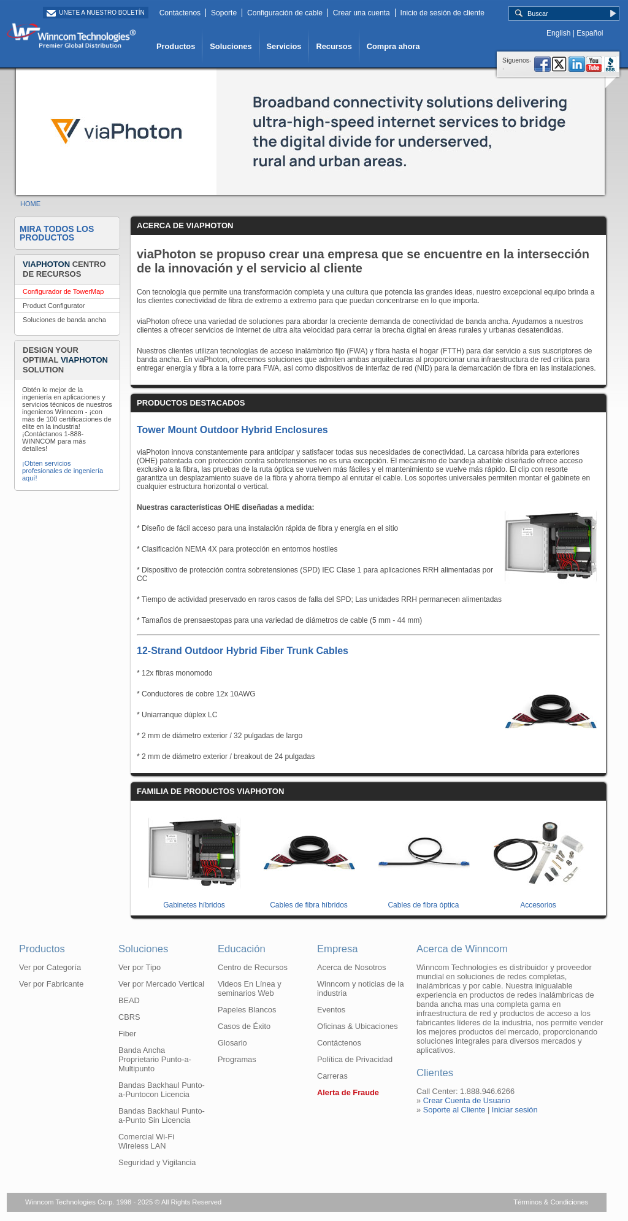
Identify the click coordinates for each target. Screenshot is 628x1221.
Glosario (232, 1042)
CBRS (129, 1017)
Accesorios (538, 900)
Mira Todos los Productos (57, 233)
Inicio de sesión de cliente (442, 13)
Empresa (337, 949)
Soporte (224, 13)
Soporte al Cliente (454, 1109)
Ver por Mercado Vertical (161, 983)
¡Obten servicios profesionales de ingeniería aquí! (62, 471)
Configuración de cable (285, 13)
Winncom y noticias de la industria (360, 988)
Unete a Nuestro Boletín (101, 12)
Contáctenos (180, 13)
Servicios (284, 46)
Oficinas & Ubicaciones (357, 1026)
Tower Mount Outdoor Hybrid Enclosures (232, 430)
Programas (237, 1059)
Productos (175, 46)
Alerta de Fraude (348, 1092)
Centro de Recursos (253, 967)
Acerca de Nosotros (351, 967)
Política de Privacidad (354, 1059)
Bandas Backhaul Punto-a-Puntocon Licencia (161, 1089)
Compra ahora (393, 46)
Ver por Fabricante (51, 983)
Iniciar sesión (515, 1109)
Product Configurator (54, 305)
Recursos (333, 46)
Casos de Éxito (244, 1026)
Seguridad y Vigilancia (157, 1162)
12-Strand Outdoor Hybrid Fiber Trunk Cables (242, 650)
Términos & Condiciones (550, 1202)
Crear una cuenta (361, 13)
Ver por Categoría (50, 967)
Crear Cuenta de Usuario (466, 1100)
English (558, 33)
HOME (30, 203)
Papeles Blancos (247, 1009)
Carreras (332, 1075)
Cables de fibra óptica (424, 900)
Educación (242, 949)
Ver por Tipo (139, 967)
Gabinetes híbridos (194, 900)
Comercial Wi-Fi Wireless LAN (146, 1141)
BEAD (129, 1000)
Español (589, 33)
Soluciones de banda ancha (64, 319)
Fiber (127, 1033)
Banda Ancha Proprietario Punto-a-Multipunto (154, 1059)
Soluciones (230, 46)
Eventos (331, 1009)
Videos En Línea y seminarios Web (249, 988)
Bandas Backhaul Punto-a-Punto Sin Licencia (161, 1115)
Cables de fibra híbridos (309, 900)
